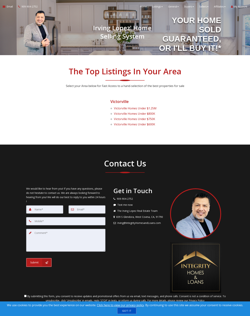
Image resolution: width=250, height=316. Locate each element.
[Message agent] (139, 202)
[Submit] (39, 258)
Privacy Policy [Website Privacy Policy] (196, 297)
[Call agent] (26, 7)
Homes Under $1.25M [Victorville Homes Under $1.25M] (135, 108)
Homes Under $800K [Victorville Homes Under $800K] (134, 112)
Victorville (119, 101)
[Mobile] (65, 218)
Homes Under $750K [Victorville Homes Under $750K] (134, 117)
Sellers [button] (204, 7)
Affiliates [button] (220, 7)
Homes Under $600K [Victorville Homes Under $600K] (134, 122)
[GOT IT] (127, 310)
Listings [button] (157, 7)
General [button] (173, 7)
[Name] (44, 206)
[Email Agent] (9, 7)
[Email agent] (139, 220)
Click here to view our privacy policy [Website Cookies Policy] (120, 305)
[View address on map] (139, 214)
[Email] (87, 206)
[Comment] (65, 237)
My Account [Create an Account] (239, 7)
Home (143, 7)
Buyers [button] (189, 7)
